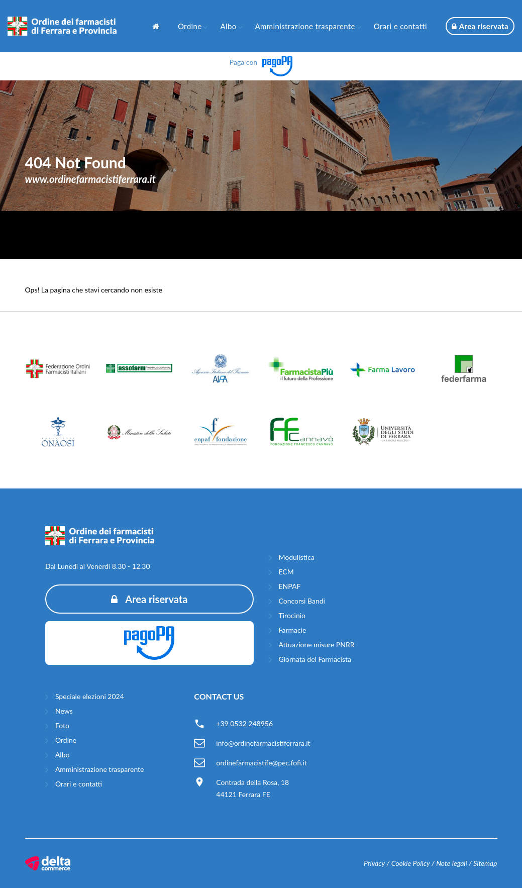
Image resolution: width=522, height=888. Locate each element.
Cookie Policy (410, 863)
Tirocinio (292, 615)
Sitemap (485, 863)
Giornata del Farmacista (315, 659)
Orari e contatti (400, 26)
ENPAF (290, 586)
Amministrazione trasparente (305, 26)
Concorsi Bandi (302, 601)
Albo (228, 26)
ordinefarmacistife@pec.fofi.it (261, 762)
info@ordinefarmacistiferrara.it (263, 743)
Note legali (451, 863)
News (64, 711)
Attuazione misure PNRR (317, 644)
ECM (286, 571)
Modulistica (297, 557)
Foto (62, 725)
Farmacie (292, 630)
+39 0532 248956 (244, 723)
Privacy (374, 863)
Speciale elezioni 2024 (89, 696)
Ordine (190, 26)
